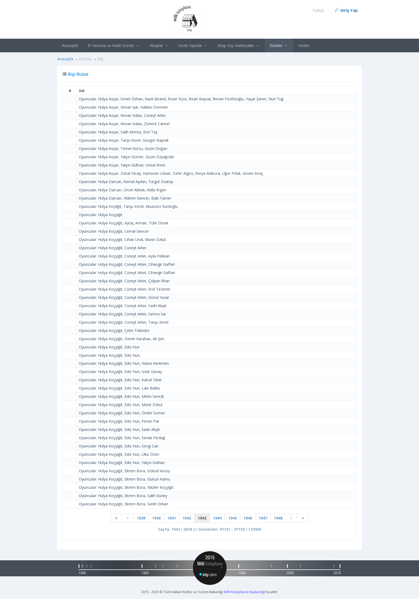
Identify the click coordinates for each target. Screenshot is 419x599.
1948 (278, 518)
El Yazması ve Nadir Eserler (114, 45)
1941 (171, 518)
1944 (217, 518)
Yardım (304, 45)
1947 (263, 518)
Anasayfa (70, 45)
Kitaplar (159, 45)
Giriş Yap (346, 10)
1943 (202, 518)
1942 (187, 518)
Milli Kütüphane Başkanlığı (244, 591)
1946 (247, 518)
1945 (232, 518)
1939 (141, 518)
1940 (156, 518)
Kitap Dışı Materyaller (239, 45)
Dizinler (279, 45)
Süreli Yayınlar (193, 45)
